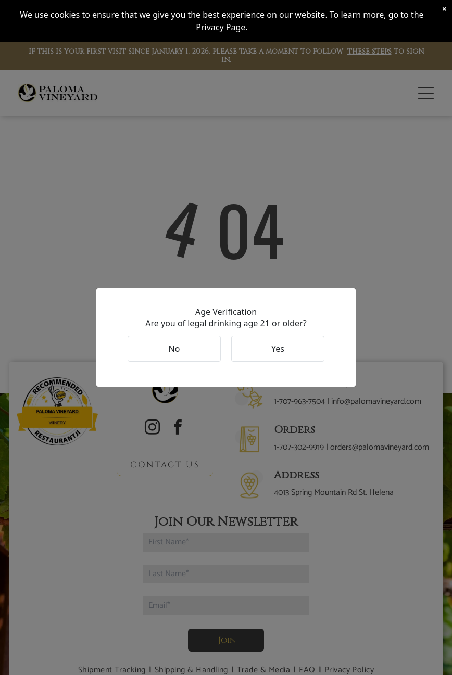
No (174, 348)
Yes (277, 348)
